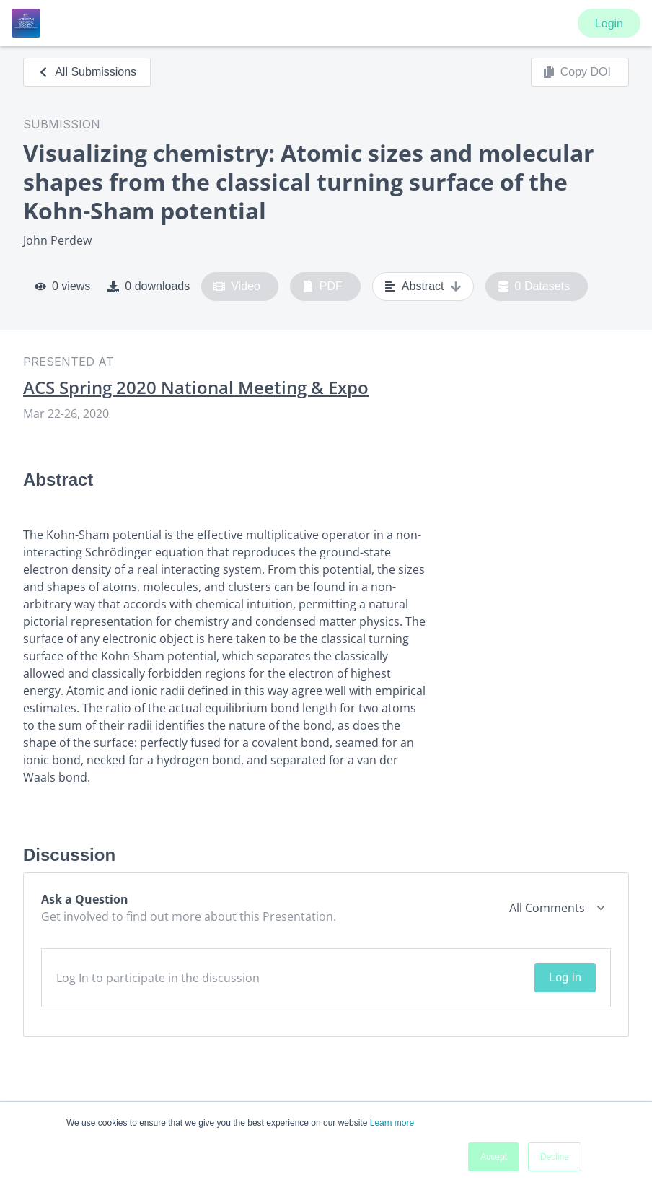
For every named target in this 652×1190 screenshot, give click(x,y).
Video (236, 286)
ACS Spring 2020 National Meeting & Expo (196, 387)
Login (609, 23)
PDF (322, 286)
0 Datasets (534, 286)
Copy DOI (577, 72)
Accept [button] (493, 1157)
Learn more (392, 1123)
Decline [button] (554, 1157)
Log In (565, 977)
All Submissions (87, 72)
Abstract (423, 286)
